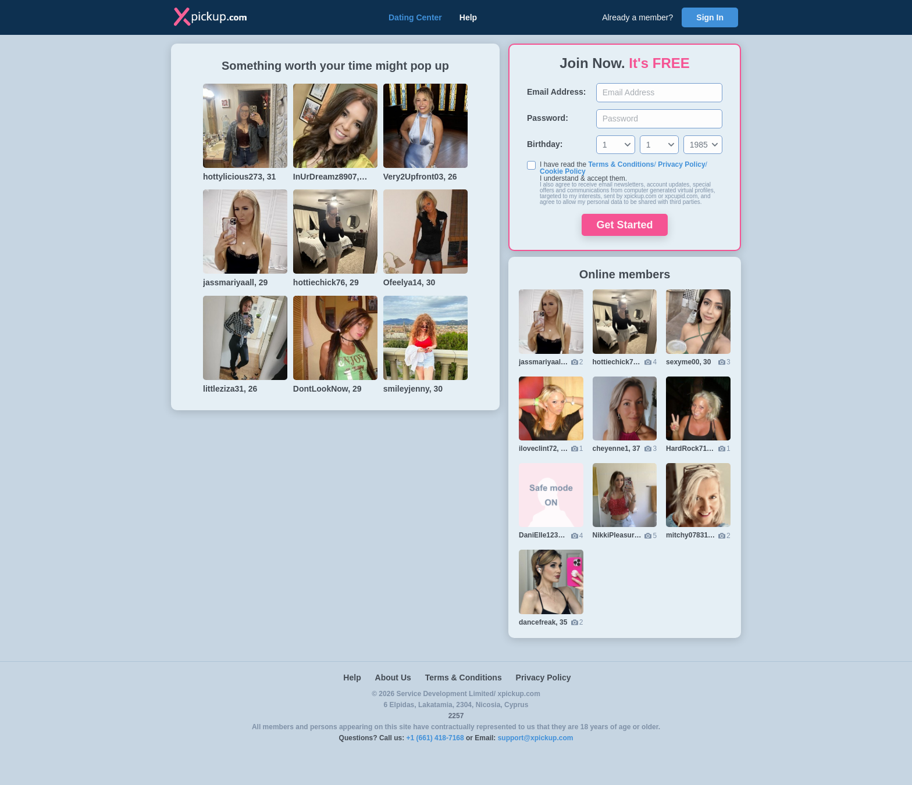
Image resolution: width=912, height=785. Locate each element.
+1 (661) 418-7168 (435, 738)
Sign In (710, 17)
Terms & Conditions (621, 164)
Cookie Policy (563, 171)
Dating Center (415, 17)
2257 (456, 715)
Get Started (624, 225)
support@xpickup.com (535, 738)
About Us (393, 677)
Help (468, 17)
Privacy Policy (681, 164)
